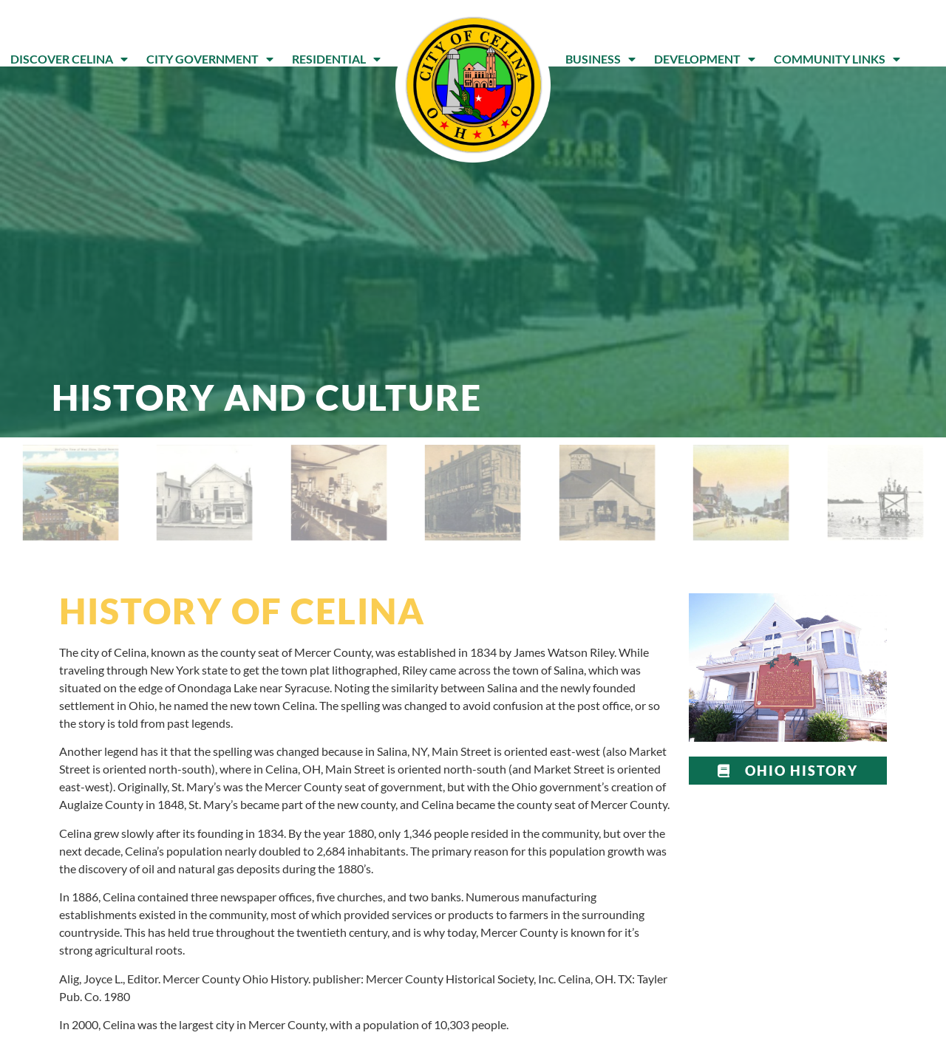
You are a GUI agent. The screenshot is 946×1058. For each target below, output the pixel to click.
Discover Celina (69, 59)
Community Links (837, 59)
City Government (209, 59)
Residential (336, 59)
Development (704, 59)
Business (600, 59)
